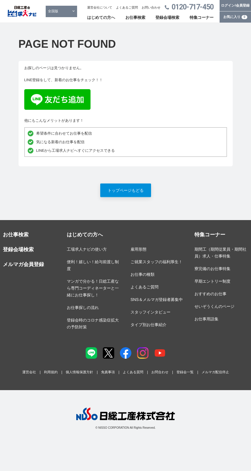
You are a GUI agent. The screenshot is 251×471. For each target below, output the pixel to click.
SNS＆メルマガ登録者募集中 (156, 299)
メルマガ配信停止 (215, 372)
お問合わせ (159, 372)
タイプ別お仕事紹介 (148, 324)
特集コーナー (202, 17)
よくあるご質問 (127, 7)
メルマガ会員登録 (23, 264)
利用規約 (51, 372)
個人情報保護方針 (79, 372)
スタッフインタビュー (150, 312)
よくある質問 (133, 372)
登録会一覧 (185, 372)
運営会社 (29, 372)
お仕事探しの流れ (83, 307)
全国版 (53, 11)
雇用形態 (138, 249)
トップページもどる (126, 190)
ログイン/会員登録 (235, 5)
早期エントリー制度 (212, 281)
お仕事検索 (135, 17)
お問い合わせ (151, 7)
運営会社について (99, 7)
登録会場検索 (167, 17)
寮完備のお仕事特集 (212, 268)
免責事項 (108, 372)
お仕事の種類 (142, 274)
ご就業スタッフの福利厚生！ (156, 262)
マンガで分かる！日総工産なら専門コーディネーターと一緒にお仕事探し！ (93, 288)
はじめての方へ (101, 17)
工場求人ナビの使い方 (87, 249)
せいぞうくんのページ (214, 306)
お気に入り (235, 17)
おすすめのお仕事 (210, 294)
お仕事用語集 (206, 319)
